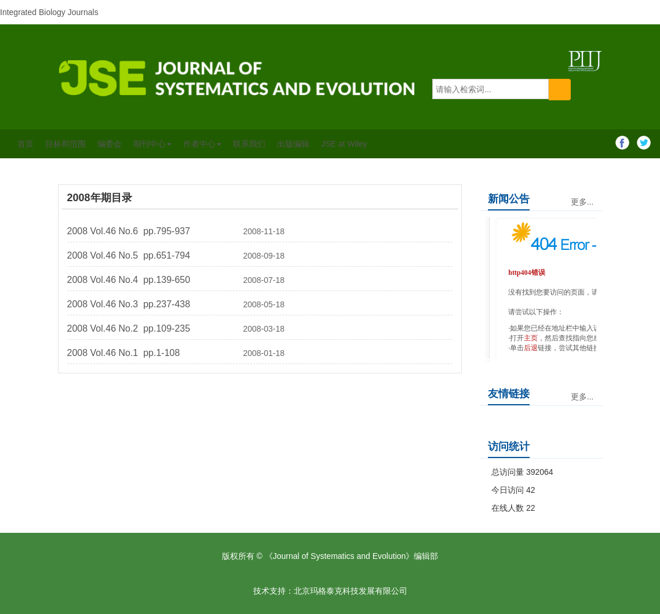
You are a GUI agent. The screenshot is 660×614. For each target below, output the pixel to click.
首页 (25, 143)
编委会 (109, 143)
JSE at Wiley (344, 143)
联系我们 (249, 143)
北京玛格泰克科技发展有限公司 (350, 590)
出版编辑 (293, 143)
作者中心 (202, 143)
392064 (539, 472)
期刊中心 (152, 143)
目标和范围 (65, 143)
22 (530, 508)
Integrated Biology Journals (49, 12)
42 (530, 490)
